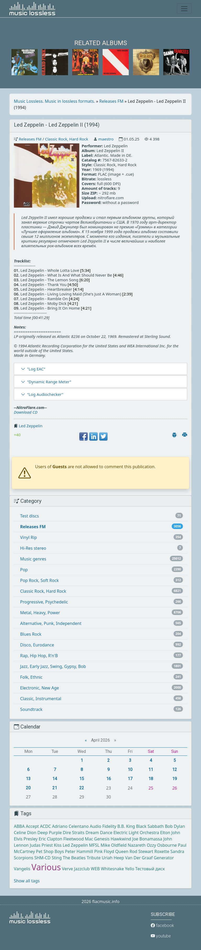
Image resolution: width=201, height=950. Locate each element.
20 (28, 787)
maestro (106, 139)
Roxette (161, 851)
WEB (95, 869)
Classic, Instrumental (40, 698)
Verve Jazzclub (76, 869)
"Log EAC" (36, 368)
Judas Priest (41, 845)
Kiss (58, 845)
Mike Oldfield (113, 845)
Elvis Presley (26, 839)
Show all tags (27, 881)
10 (130, 769)
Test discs (29, 516)
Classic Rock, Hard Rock (66, 139)
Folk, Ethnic (31, 677)
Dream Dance (99, 832)
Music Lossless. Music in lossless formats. (54, 101)
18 (150, 778)
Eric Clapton (50, 839)
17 (130, 778)
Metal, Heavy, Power (40, 613)
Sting (57, 858)
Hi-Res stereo (33, 548)
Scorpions (23, 858)
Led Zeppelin (30, 425)
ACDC (45, 826)
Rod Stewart (141, 851)
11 (150, 769)
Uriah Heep (113, 858)
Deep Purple (49, 832)
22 (81, 787)
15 (81, 778)
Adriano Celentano (70, 826)
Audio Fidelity (103, 826)
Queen (121, 851)
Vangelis (22, 869)
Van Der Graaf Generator (149, 858)
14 (54, 778)
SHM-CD (42, 858)
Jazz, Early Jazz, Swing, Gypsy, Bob (53, 666)
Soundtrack (31, 709)
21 (54, 787)
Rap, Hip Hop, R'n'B (39, 655)
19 (174, 778)
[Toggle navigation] (184, 8)
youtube (161, 935)
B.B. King (126, 826)
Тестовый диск (150, 869)
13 (28, 778)
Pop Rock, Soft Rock (39, 580)
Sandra (177, 851)
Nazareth (137, 845)
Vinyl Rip (28, 537)
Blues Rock (30, 634)
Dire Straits (74, 832)
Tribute (93, 858)
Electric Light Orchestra (136, 832)
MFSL (94, 845)
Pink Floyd (104, 851)
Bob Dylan (175, 826)
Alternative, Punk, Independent (50, 623)
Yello (129, 869)
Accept (32, 826)
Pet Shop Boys (50, 851)
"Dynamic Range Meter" (49, 381)
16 (108, 778)
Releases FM (111, 101)
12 (174, 769)
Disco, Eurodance (37, 645)
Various (46, 867)
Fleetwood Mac (78, 839)
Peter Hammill (79, 851)
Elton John (170, 832)
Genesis (102, 839)
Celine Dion (25, 832)
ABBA (19, 826)
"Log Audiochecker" (45, 394)
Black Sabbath (150, 826)
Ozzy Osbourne (162, 845)
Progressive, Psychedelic (44, 602)
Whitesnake (112, 869)
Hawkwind (121, 839)
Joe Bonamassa (147, 839)
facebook (162, 925)
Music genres (33, 559)
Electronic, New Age (39, 688)
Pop (24, 570)
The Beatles (74, 858)
